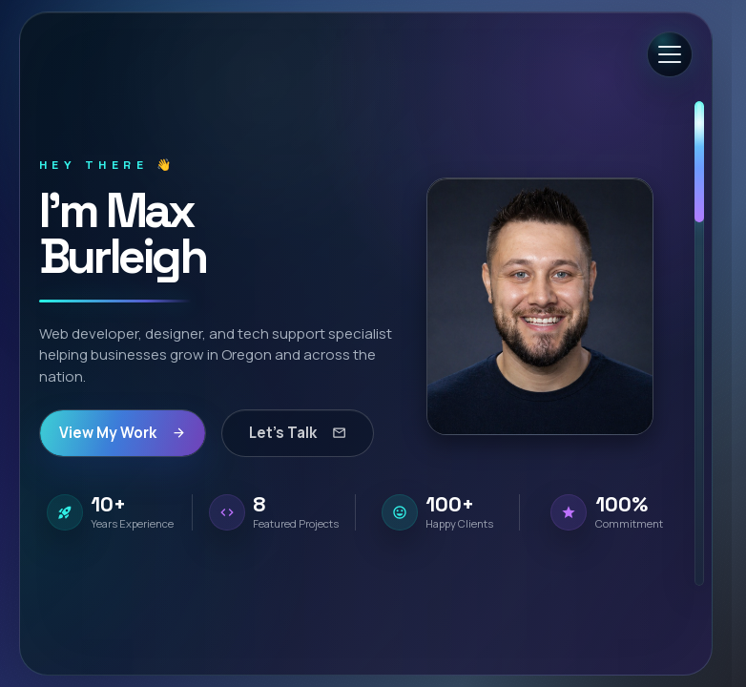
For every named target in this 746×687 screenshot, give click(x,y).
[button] (539, 306)
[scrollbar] (699, 343)
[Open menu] (670, 54)
